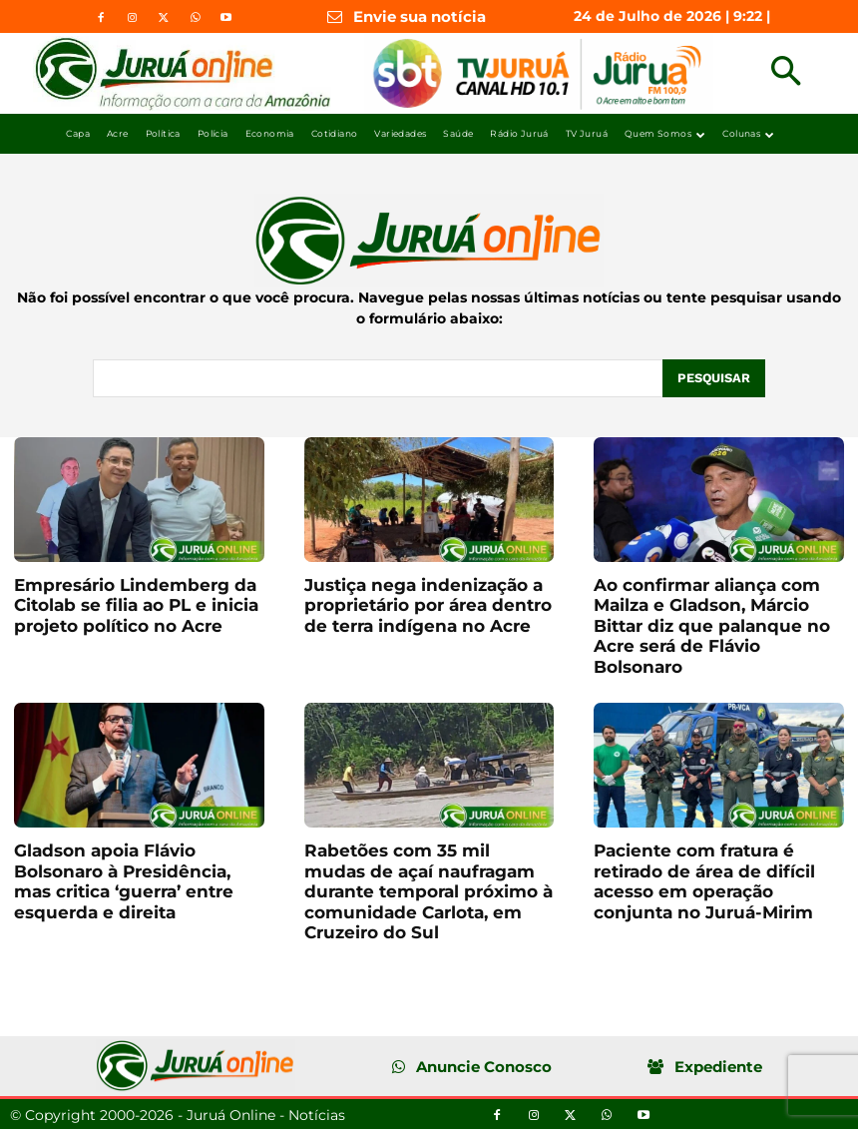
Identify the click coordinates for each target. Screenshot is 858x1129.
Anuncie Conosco (484, 1065)
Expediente (718, 1065)
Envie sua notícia (419, 16)
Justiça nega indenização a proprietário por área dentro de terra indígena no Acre (428, 604)
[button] (785, 73)
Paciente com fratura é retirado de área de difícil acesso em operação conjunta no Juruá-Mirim (704, 880)
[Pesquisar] (713, 377)
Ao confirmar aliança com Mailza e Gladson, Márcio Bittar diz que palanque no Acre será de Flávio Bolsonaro (712, 625)
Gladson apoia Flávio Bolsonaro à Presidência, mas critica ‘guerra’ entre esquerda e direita (123, 880)
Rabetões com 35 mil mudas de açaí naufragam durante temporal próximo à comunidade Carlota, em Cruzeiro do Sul (428, 890)
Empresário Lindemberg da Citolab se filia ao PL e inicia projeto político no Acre (136, 604)
